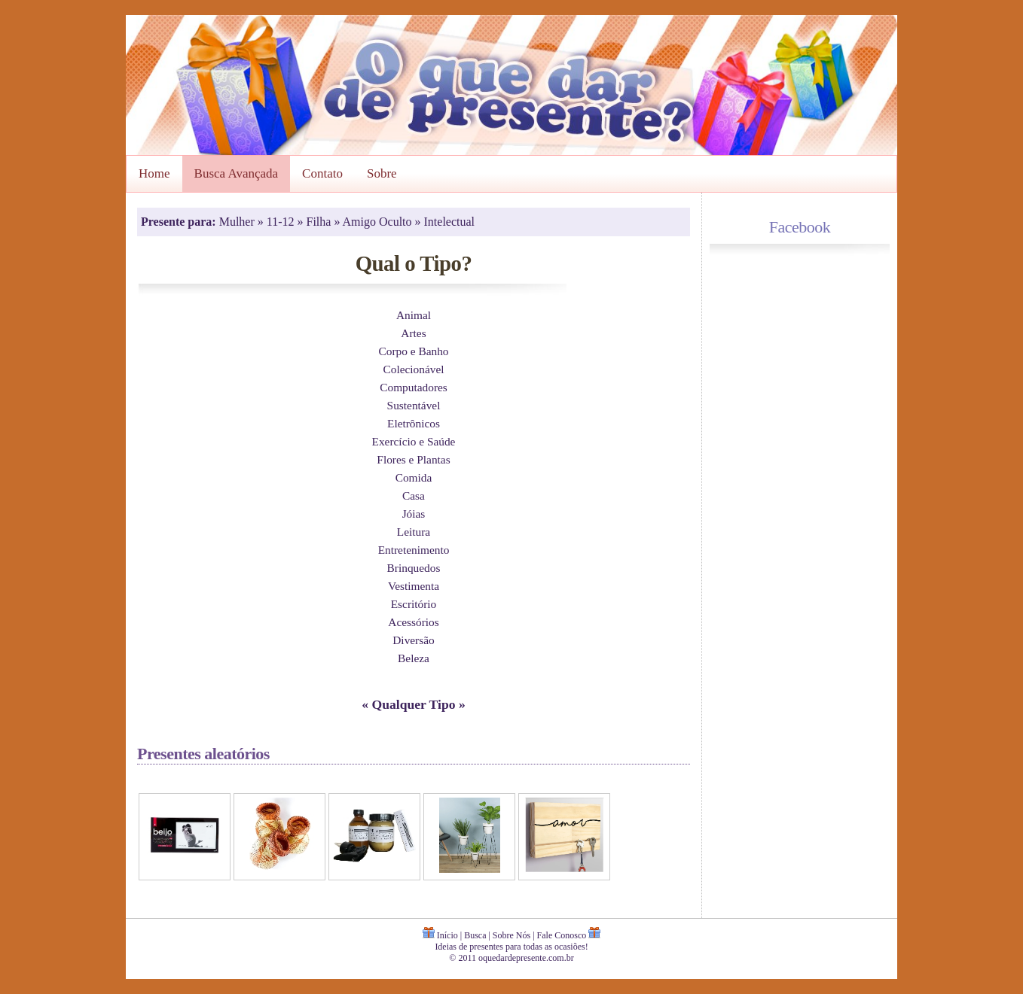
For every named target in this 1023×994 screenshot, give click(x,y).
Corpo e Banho (414, 351)
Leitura (413, 531)
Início (447, 935)
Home (154, 173)
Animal (413, 315)
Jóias (414, 513)
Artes (413, 333)
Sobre (382, 173)
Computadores (413, 387)
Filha (320, 221)
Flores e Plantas (413, 459)
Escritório (414, 603)
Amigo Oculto (379, 221)
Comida (413, 477)
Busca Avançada (236, 173)
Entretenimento (414, 549)
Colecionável (413, 369)
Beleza (413, 658)
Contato (322, 173)
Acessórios (413, 622)
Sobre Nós (511, 935)
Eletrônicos (413, 423)
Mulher (238, 221)
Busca (475, 935)
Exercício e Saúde (414, 441)
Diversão (413, 640)
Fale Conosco (562, 935)
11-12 (282, 221)
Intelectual (449, 221)
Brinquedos (414, 567)
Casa (413, 495)
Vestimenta (413, 585)
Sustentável (414, 405)
